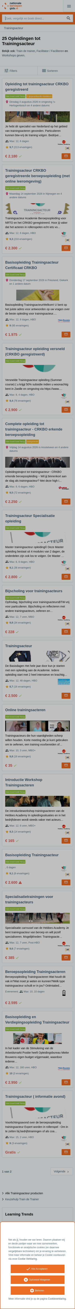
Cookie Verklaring (27, 1258)
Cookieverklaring (57, 1298)
